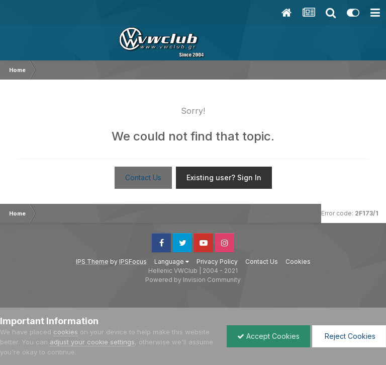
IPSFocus (133, 261)
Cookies (298, 261)
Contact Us (143, 177)
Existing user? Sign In (223, 177)
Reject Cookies (349, 336)
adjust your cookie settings (92, 342)
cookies (65, 332)
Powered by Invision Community (193, 279)
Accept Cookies (268, 336)
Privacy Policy (217, 261)
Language (171, 261)
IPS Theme (92, 261)
